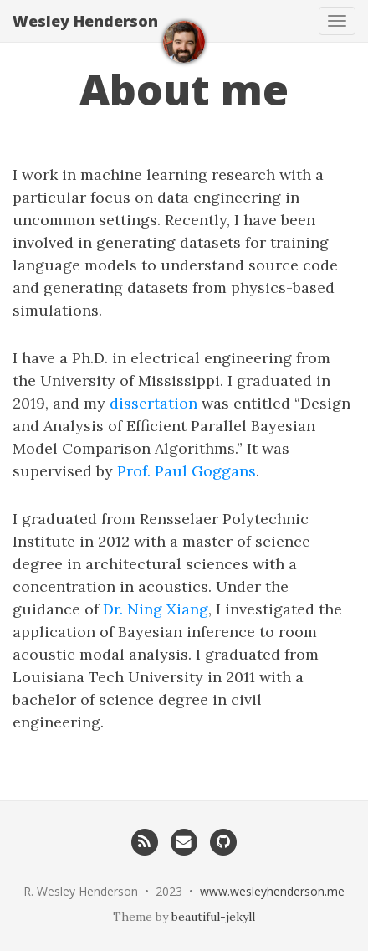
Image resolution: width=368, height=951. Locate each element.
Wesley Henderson (85, 21)
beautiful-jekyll (213, 916)
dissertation (153, 403)
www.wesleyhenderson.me (272, 891)
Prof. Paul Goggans (186, 471)
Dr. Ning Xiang (155, 609)
